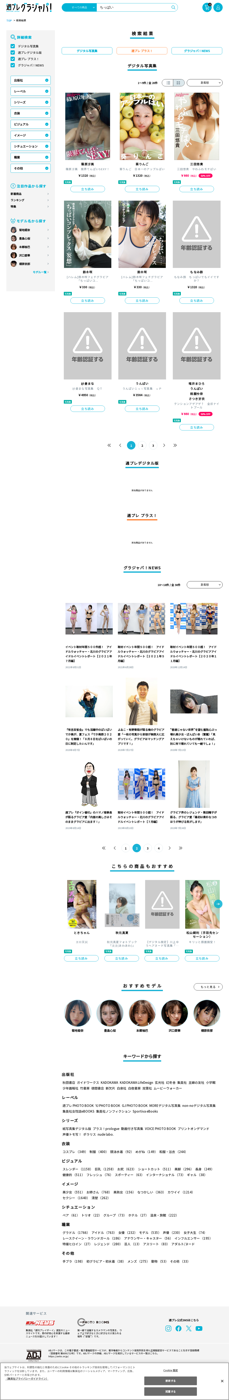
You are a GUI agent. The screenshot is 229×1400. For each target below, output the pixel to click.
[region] (114, 1381)
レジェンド (108, 1244)
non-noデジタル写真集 (196, 1105)
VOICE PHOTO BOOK (159, 1128)
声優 (170, 1232)
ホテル (138, 1215)
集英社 (181, 1082)
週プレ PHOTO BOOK (78, 1105)
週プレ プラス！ (28, 59)
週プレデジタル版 (30, 52)
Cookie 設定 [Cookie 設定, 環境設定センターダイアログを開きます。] (171, 1370)
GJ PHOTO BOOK (132, 1105)
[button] (218, 904)
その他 (18, 168)
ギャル (196, 1174)
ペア (71, 1215)
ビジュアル (21, 124)
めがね (145, 1151)
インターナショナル (164, 1174)
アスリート (155, 1244)
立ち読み (87, 189)
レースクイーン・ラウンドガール (92, 1238)
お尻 (125, 1169)
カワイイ (179, 1192)
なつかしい (150, 1192)
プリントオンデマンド (191, 1128)
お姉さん (98, 1192)
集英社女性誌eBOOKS (78, 1111)
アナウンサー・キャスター (148, 1238)
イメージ (20, 135)
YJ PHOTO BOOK (107, 1105)
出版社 (18, 80)
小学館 (210, 1082)
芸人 (132, 1244)
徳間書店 (97, 1088)
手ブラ (73, 1261)
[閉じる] (222, 1381)
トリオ (91, 1215)
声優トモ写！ (72, 1134)
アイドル (103, 1232)
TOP (8, 20)
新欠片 (110, 1088)
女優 (126, 1232)
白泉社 (121, 1088)
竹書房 (85, 1088)
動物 (158, 1261)
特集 (13, 206)
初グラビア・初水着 (105, 1261)
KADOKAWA (109, 1082)
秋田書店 (69, 1082)
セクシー (208, 1192)
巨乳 (104, 1169)
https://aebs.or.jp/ (57, 1356)
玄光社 (159, 1082)
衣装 (17, 113)
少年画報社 (70, 1088)
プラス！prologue (106, 1128)
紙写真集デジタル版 (77, 1128)
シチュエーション (26, 146)
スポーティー (128, 1174)
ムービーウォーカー (168, 1088)
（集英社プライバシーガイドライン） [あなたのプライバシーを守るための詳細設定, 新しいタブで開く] (26, 1378)
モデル (149, 1232)
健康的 (73, 1174)
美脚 (182, 1169)
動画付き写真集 (131, 1128)
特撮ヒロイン (77, 1244)
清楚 (72, 1198)
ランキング (17, 200)
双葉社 (147, 1088)
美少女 (73, 1192)
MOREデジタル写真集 (162, 1105)
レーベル (20, 91)
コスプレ (75, 1151)
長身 (202, 1169)
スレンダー (78, 1169)
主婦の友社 (196, 1082)
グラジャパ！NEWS (31, 65)
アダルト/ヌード (182, 1244)
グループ (114, 1215)
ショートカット (154, 1169)
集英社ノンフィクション (113, 1111)
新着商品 (16, 194)
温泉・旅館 (163, 1215)
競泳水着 (121, 1151)
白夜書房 (134, 1088)
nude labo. (105, 1134)
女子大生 (193, 1232)
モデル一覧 (39, 272)
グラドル (76, 1232)
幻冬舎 (170, 1082)
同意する (170, 1391)
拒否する (170, 1380)
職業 (17, 157)
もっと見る (208, 987)
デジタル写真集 (28, 46)
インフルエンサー (193, 1238)
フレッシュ (99, 1174)
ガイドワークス (88, 1082)
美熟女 (124, 1192)
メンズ (138, 1261)
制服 (98, 1151)
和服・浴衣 (172, 1151)
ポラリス (89, 1134)
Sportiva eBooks (144, 1111)
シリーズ (20, 102)
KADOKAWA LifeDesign (136, 1082)
